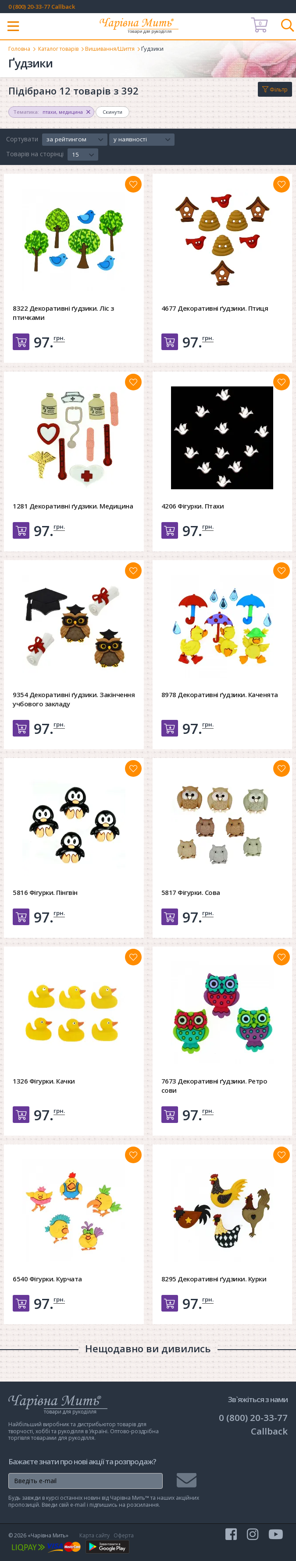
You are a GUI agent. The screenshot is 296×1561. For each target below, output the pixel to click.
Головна (20, 49)
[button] (74, 139)
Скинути (112, 112)
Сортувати (22, 139)
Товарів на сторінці (35, 154)
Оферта (124, 1535)
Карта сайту (94, 1535)
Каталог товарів (62, 49)
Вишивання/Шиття (118, 49)
